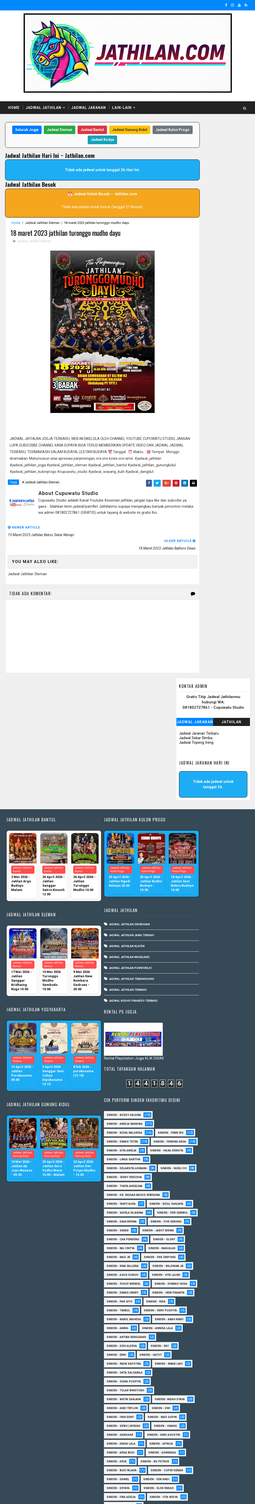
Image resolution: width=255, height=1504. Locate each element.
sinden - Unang (182, 1195)
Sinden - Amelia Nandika (189, 724)
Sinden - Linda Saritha (188, 786)
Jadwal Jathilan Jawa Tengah (114, 832)
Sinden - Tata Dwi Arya (187, 1426)
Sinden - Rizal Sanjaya (188, 848)
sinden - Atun (219, 1453)
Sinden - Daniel (182, 1275)
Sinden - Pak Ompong (187, 937)
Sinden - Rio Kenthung (187, 1417)
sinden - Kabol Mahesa (188, 1044)
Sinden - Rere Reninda (187, 1408)
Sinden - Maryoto (184, 1346)
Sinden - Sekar (182, 893)
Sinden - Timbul (182, 1026)
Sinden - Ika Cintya (221, 919)
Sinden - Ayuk (222, 1239)
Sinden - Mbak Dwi (184, 1364)
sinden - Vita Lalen (185, 973)
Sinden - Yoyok (182, 1444)
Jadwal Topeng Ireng (196, 183)
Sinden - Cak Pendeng (187, 911)
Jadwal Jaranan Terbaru (199, 174)
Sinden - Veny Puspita (187, 1035)
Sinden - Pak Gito (183, 1017)
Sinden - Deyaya (182, 1284)
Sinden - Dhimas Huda (187, 991)
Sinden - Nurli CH (184, 804)
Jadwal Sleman (67, 130)
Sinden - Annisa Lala (186, 1062)
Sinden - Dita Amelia (186, 768)
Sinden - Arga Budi (184, 1230)
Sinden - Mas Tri (183, 1355)
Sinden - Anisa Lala (185, 1213)
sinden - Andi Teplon (186, 1159)
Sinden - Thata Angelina (189, 822)
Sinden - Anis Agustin (187, 1204)
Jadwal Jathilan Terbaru (111, 887)
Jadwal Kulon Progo (73, 141)
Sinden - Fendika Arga (187, 760)
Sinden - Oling (181, 1381)
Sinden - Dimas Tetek (186, 751)
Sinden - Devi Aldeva (186, 1079)
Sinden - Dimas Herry (187, 999)
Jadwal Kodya (110, 141)
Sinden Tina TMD (183, 1453)
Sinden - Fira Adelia (185, 1301)
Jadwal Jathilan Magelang (112, 854)
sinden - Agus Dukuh (186, 964)
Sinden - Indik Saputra (188, 1097)
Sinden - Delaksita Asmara (191, 795)
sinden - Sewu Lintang (187, 1186)
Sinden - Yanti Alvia (185, 839)
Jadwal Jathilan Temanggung (114, 876)
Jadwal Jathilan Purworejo (113, 865)
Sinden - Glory (182, 919)
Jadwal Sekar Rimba (195, 178)
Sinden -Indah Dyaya (186, 1150)
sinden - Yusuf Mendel (188, 982)
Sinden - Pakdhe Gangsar (190, 1390)
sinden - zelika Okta (186, 1470)
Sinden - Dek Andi (220, 1275)
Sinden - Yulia (217, 1444)
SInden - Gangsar (220, 1195)
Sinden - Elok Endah (186, 1293)
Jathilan (232, 163)
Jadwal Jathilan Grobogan (112, 821)
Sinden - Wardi (216, 1435)
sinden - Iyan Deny (184, 1168)
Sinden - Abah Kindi (185, 1053)
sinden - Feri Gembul (186, 866)
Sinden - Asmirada (184, 1239)
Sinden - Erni (180, 1088)
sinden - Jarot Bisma (186, 902)
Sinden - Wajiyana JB (186, 955)
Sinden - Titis (181, 1435)
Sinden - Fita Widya (185, 1310)
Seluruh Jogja (34, 130)
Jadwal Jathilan (43, 108)
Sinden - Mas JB (223, 928)
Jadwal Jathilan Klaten (110, 843)
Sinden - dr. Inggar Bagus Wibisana (197, 831)
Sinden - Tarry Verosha (188, 813)
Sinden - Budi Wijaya (186, 1257)
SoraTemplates (37, 1495)
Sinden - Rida (220, 1017)
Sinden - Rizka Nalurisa (188, 733)
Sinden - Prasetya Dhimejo (191, 1399)
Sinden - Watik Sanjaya (188, 1142)
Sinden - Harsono (184, 1319)
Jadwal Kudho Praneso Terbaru (116, 898)
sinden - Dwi (225, 1159)
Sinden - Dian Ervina (186, 875)
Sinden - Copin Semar (187, 1266)
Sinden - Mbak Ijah (184, 1106)
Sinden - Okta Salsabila (189, 1115)
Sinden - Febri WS (183, 742)
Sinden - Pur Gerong (186, 884)
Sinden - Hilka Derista (187, 777)
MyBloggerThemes (92, 1495)
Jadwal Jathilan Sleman (42, 223)
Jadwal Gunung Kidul (137, 130)
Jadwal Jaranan (88, 108)
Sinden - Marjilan (184, 928)
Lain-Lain (122, 108)
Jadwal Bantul (100, 130)
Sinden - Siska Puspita (188, 1124)
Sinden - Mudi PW (183, 1373)
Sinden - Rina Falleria (187, 946)
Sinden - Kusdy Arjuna (188, 715)
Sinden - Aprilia (182, 1222)
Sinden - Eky (224, 1079)
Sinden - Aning (224, 1053)
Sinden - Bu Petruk (185, 1248)
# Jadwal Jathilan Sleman (40, 492)
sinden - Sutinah (183, 1461)
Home (14, 108)
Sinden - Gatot (215, 1088)
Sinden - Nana (220, 1373)
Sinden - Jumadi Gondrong (191, 1328)
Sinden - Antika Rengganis (190, 1070)
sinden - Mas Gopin (185, 1177)
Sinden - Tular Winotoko (189, 1133)
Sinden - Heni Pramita (187, 1008)
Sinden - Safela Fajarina (189, 857)
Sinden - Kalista (183, 1337)
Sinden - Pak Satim (220, 1381)
